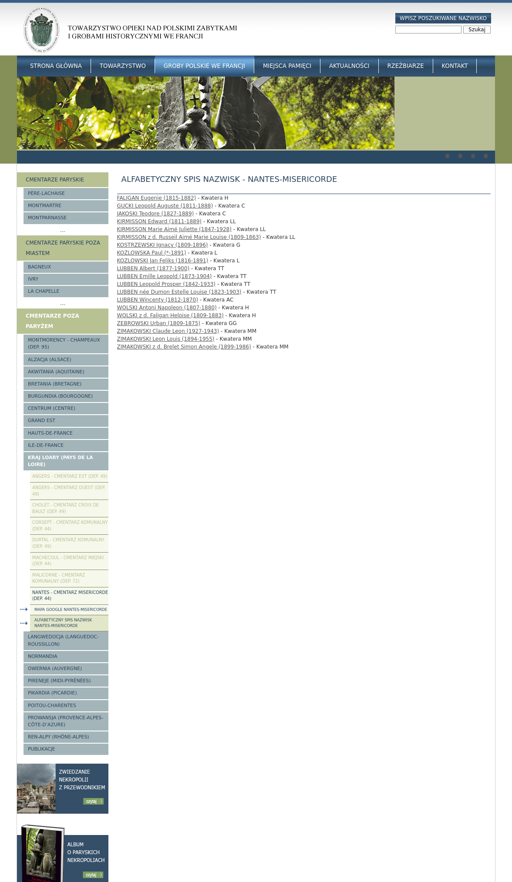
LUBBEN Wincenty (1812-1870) (157, 300)
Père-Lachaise (46, 193)
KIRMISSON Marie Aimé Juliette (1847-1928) (174, 229)
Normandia (42, 656)
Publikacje (41, 749)
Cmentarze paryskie (55, 180)
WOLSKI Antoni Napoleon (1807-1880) (167, 308)
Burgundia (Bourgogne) (60, 396)
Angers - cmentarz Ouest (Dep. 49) (68, 490)
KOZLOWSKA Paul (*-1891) (151, 253)
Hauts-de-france (50, 433)
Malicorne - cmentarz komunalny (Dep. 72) (58, 578)
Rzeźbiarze (405, 66)
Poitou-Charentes (52, 705)
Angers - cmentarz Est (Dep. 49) (70, 476)
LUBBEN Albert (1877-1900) (153, 268)
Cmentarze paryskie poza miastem (63, 248)
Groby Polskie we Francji (204, 66)
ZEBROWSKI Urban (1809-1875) (158, 323)
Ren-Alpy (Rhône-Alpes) (58, 737)
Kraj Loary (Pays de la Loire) (60, 461)
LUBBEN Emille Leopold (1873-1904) (164, 276)
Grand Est (41, 420)
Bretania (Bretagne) (54, 384)
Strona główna (56, 66)
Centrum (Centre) (51, 408)
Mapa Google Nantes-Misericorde (70, 609)
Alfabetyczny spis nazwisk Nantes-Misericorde (63, 623)
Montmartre (44, 205)
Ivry (33, 279)
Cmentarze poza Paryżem (52, 321)
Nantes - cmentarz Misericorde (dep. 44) (70, 595)
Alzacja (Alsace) (49, 359)
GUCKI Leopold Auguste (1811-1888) (165, 206)
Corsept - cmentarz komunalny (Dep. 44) (70, 525)
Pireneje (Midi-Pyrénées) (59, 681)
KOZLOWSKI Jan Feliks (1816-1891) (163, 261)
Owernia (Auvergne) (55, 668)
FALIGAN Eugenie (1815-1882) (156, 198)
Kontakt (455, 66)
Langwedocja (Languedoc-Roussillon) (63, 640)
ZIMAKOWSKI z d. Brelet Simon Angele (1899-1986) (184, 347)
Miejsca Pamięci (287, 66)
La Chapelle (43, 291)
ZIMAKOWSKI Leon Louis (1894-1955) (166, 339)
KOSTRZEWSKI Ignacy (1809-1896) (162, 245)
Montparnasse (47, 218)
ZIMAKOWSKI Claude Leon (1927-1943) (168, 331)
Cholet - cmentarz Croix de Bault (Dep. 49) (65, 508)
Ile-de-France (46, 445)
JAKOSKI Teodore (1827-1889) (155, 214)
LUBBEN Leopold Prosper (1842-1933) (166, 284)
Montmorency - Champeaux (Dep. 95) (64, 343)
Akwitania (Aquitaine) (56, 372)
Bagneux (39, 267)
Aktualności (349, 66)
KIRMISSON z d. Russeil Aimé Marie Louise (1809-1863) (189, 237)
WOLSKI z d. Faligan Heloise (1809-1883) (170, 315)
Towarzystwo (123, 66)
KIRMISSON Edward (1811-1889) (159, 221)
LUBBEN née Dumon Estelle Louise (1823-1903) (179, 292)
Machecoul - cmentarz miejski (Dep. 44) (68, 561)
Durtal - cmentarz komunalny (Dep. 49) (68, 543)
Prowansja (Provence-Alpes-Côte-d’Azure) (65, 721)
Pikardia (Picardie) (52, 693)
